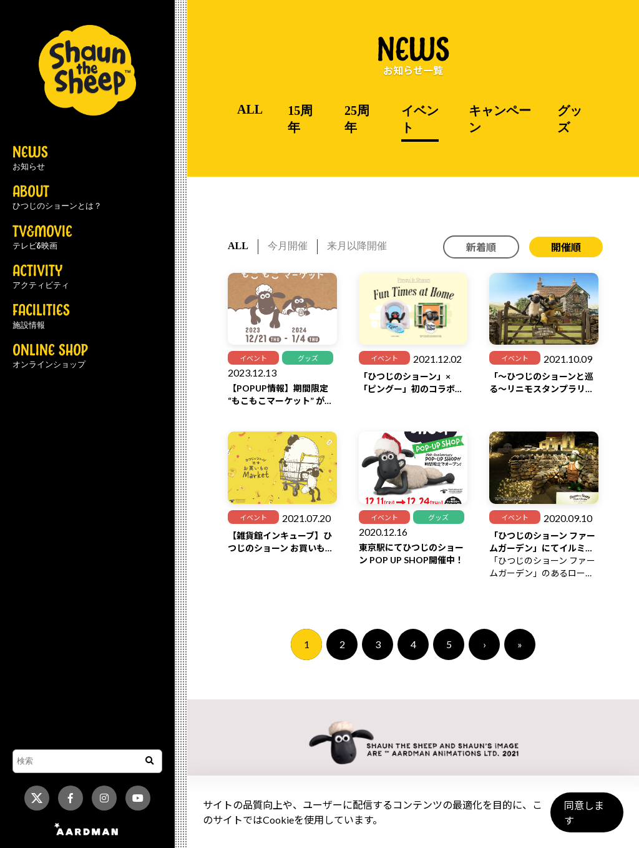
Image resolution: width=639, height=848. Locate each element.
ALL (250, 109)
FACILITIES (41, 316)
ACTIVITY (40, 277)
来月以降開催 (357, 245)
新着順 (481, 247)
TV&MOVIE (42, 238)
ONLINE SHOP (50, 356)
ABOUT (57, 198)
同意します (583, 818)
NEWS (30, 158)
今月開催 (288, 245)
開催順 (566, 247)
